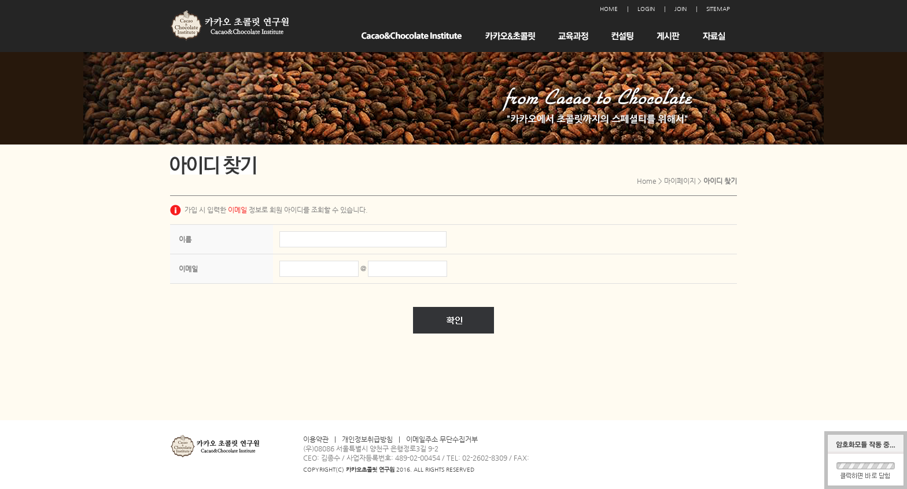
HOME (609, 9)
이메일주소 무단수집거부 (442, 439)
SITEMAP (718, 9)
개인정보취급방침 (367, 439)
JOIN (680, 9)
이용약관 (316, 439)
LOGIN (646, 9)
